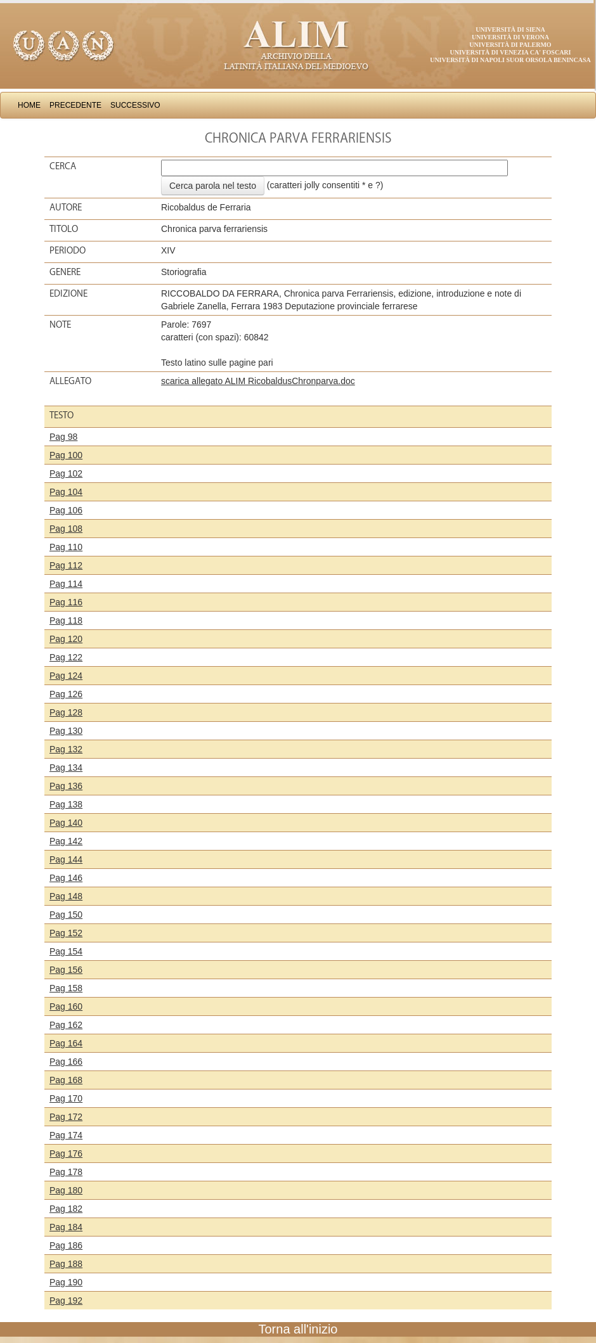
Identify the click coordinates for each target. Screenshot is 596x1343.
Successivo (135, 105)
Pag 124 (65, 676)
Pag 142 (65, 841)
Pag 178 (65, 1172)
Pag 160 (65, 1006)
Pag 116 (65, 602)
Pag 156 (65, 970)
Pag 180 (65, 1190)
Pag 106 (65, 510)
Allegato (70, 380)
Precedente (75, 105)
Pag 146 (65, 878)
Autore (65, 207)
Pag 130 (65, 731)
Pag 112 (65, 565)
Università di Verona (510, 37)
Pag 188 (65, 1264)
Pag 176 (65, 1153)
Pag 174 (65, 1135)
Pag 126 (65, 694)
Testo (61, 415)
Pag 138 (65, 804)
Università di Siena (510, 29)
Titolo (63, 228)
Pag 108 (65, 529)
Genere (65, 271)
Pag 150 (65, 914)
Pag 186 (65, 1245)
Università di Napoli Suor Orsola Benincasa (510, 59)
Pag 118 (65, 620)
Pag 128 (65, 712)
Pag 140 (65, 823)
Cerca (62, 166)
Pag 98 (63, 437)
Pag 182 (65, 1209)
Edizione (68, 293)
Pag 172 (65, 1117)
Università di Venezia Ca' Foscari (510, 52)
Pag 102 (65, 473)
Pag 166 (65, 1062)
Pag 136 (65, 786)
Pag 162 (65, 1025)
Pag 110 (65, 547)
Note (60, 324)
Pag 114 (65, 584)
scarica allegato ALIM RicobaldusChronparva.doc (258, 381)
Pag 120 (65, 639)
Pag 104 (65, 492)
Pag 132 (65, 749)
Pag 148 (65, 896)
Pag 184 (65, 1227)
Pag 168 (65, 1080)
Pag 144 (65, 859)
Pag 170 (65, 1098)
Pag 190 (65, 1282)
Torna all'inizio (298, 1329)
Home (29, 105)
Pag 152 (65, 933)
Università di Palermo (510, 44)
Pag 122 (65, 657)
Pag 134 (65, 767)
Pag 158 (65, 988)
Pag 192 (65, 1300)
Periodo (67, 250)
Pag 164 (65, 1043)
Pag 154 (65, 951)
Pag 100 (65, 455)
